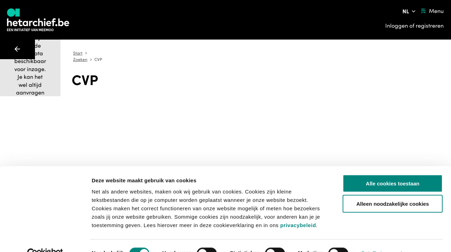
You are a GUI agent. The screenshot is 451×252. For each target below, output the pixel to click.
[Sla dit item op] (313, 100)
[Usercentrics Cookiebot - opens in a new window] (45, 238)
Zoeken (224, 53)
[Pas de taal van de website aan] (409, 11)
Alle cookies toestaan (392, 168)
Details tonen (377, 238)
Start (205, 53)
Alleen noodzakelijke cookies (392, 189)
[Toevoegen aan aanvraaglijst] (251, 100)
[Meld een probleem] (333, 100)
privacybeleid (298, 210)
